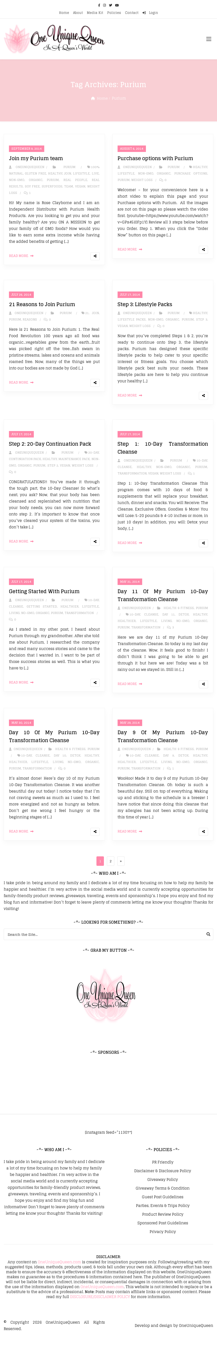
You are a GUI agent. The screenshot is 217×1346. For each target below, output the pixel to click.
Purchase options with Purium (155, 159)
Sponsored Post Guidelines (162, 1231)
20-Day (93, 456)
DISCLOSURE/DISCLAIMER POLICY (100, 1304)
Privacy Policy (163, 1239)
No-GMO (27, 617)
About (78, 13)
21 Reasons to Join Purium (42, 306)
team (68, 187)
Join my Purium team (36, 159)
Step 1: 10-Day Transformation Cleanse (163, 451)
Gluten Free (35, 174)
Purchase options (190, 174)
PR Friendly (163, 1170)
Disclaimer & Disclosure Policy (162, 1179)
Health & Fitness (179, 613)
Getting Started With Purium (44, 596)
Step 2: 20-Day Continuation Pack (50, 447)
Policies (114, 13)
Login (150, 13)
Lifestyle (81, 174)
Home (64, 13)
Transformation (132, 477)
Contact (131, 13)
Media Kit (95, 13)
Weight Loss (142, 181)
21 (87, 315)
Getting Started (42, 611)
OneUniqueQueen (63, 1330)
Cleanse (125, 470)
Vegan (80, 187)
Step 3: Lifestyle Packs (145, 306)
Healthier (69, 611)
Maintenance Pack (74, 462)
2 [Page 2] (112, 867)
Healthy (55, 174)
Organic (36, 181)
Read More (18, 257)
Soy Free (32, 187)
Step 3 (201, 322)
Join (67, 174)
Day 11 (168, 619)
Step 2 (52, 469)
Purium (69, 168)
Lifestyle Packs (132, 322)
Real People (75, 181)
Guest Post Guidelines (162, 1205)
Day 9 (168, 761)
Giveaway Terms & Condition (163, 1196)
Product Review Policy (162, 1222)
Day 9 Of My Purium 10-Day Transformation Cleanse (163, 742)
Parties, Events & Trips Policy (163, 1213)
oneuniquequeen (26, 168)
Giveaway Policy (162, 1187)
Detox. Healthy (192, 619)
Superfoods (52, 187)
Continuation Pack (25, 462)
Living (14, 617)
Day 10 (60, 761)
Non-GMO (16, 181)
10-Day (202, 464)
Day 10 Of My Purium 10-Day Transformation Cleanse (54, 742)
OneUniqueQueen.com (59, 1269)
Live (95, 174)
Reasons (30, 322)
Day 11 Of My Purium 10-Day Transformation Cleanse (163, 600)
